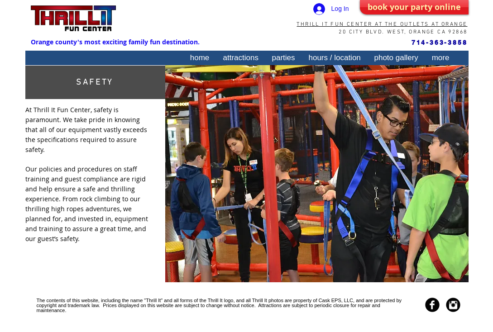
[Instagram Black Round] (453, 305)
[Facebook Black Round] (432, 305)
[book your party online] (414, 7)
